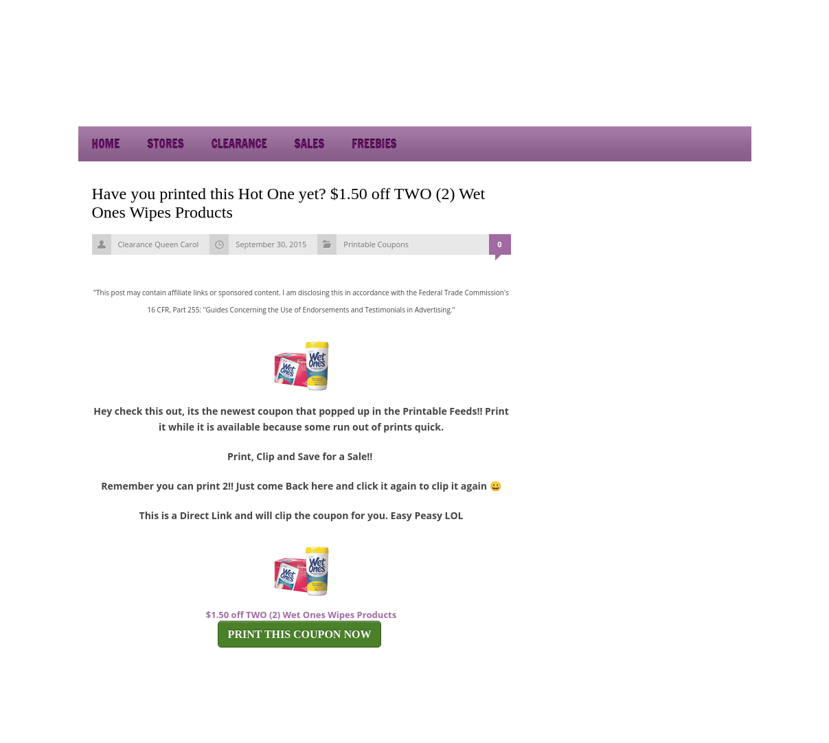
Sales (310, 143)
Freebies (374, 143)
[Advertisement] (628, 89)
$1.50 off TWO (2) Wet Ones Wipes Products (301, 614)
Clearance (239, 143)
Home (106, 143)
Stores (165, 143)
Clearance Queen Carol (158, 244)
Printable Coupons (376, 244)
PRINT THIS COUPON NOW (300, 634)
